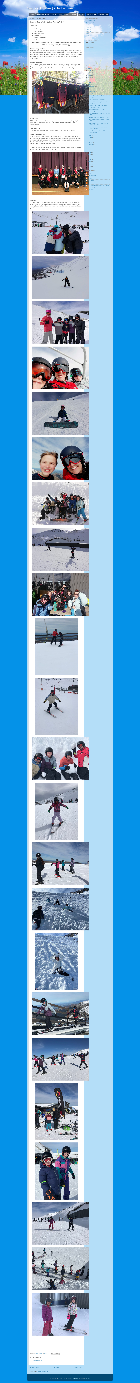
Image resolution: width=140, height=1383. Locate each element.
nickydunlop (91, 189)
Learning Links (103, 14)
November (92, 86)
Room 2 (88, 35)
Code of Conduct (57, 14)
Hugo (89, 173)
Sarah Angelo (91, 183)
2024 (89, 73)
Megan (90, 178)
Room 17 (88, 27)
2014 (89, 161)
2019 (89, 150)
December (92, 84)
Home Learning (91, 14)
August (91, 93)
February (92, 147)
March (91, 144)
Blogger (88, 1378)
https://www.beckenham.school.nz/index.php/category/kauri (99, 186)
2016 (89, 157)
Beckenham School (91, 20)
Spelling (81, 14)
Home (32, 14)
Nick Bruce (91, 180)
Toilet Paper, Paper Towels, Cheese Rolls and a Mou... (98, 124)
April (90, 142)
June (90, 137)
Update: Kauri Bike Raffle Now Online (99, 117)
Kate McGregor (92, 175)
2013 (89, 164)
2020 (89, 82)
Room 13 (88, 33)
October (91, 89)
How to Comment (71, 14)
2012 (89, 166)
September (92, 91)
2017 (89, 154)
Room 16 (88, 25)
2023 (89, 75)
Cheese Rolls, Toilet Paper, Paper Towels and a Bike (98, 106)
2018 (89, 152)
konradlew (75, 1378)
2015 (89, 159)
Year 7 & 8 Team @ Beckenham (50, 8)
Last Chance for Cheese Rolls (97, 99)
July (90, 135)
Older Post (78, 1368)
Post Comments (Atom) (44, 1371)
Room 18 (88, 29)
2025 (89, 70)
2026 (89, 68)
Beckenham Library (91, 23)
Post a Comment (37, 1360)
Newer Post (34, 1368)
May (90, 140)
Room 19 (88, 31)
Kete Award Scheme (43, 14)
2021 (89, 80)
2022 (89, 77)
